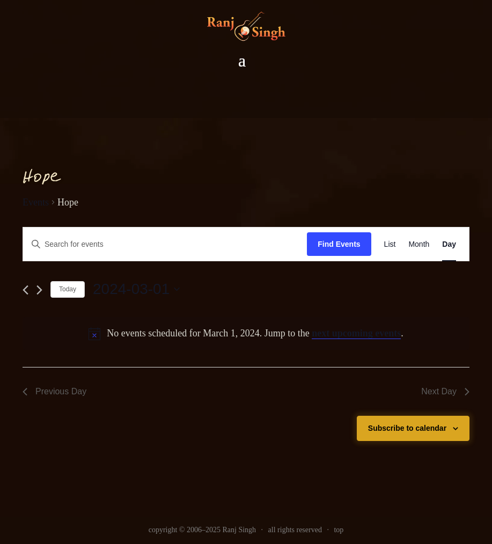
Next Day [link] (445, 391)
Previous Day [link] (54, 391)
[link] (390, 244)
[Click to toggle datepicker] (136, 289)
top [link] (338, 530)
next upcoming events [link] (356, 333)
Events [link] (36, 202)
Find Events (339, 244)
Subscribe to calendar (407, 428)
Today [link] (67, 289)
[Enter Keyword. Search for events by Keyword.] (165, 244)
